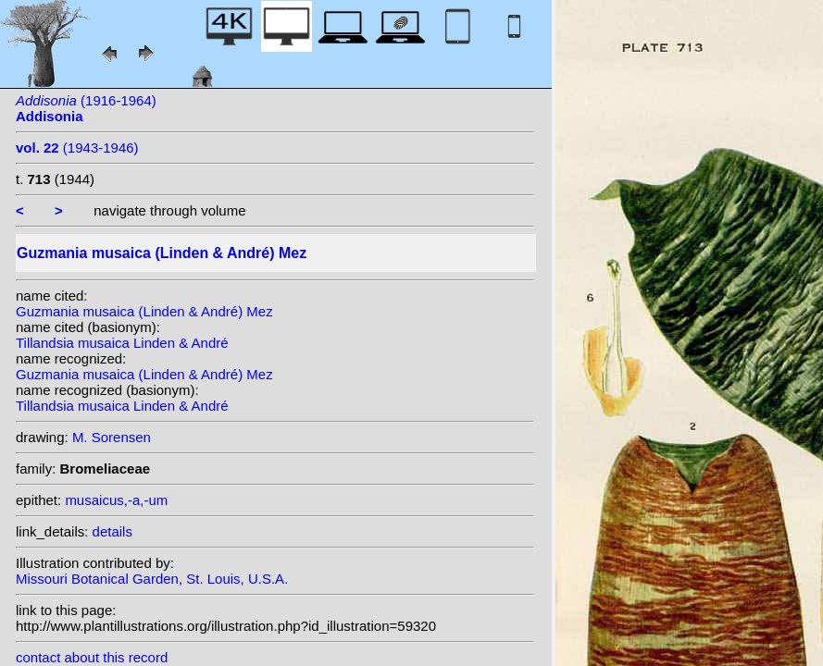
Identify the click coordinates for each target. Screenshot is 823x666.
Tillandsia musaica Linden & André (122, 343)
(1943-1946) (77, 147)
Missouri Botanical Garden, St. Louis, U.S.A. (152, 578)
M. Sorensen (111, 437)
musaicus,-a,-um (116, 500)
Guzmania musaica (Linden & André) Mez (144, 311)
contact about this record (92, 657)
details (112, 531)
